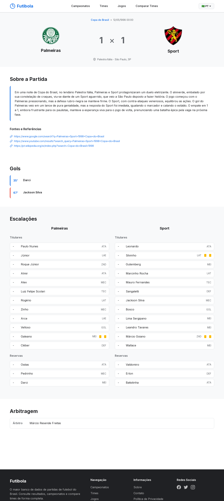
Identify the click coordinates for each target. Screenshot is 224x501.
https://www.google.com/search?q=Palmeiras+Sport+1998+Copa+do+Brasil (59, 136)
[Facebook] (179, 488)
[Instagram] (193, 488)
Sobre (138, 487)
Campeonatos (80, 6)
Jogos (122, 6)
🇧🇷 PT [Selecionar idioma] (206, 6)
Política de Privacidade (148, 499)
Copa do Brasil (100, 19)
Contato (139, 493)
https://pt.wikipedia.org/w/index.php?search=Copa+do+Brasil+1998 (54, 145)
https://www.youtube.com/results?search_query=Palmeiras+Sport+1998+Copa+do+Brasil (67, 141)
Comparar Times (147, 6)
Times (104, 6)
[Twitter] (186, 488)
